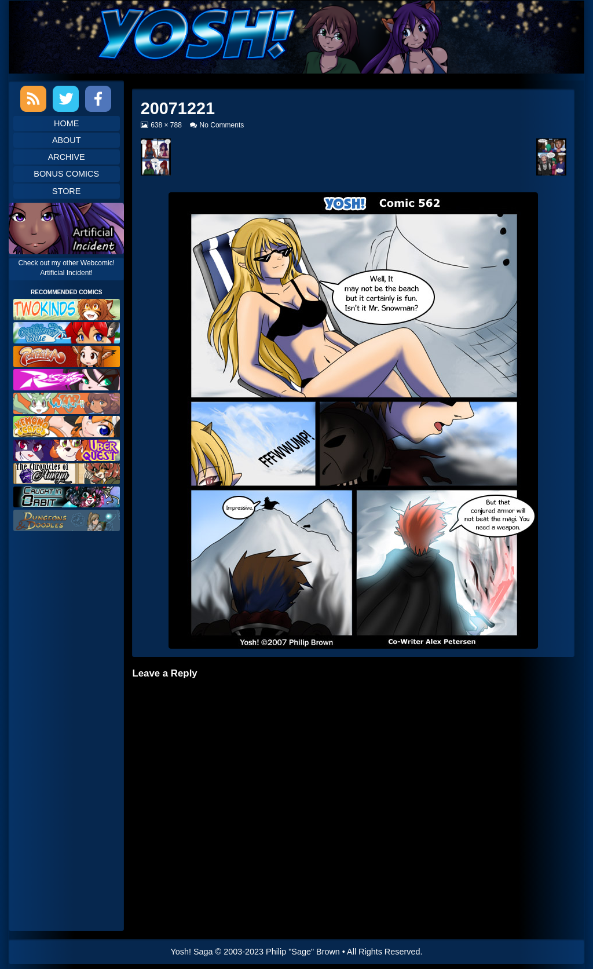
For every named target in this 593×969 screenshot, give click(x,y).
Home (66, 123)
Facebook (98, 99)
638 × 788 (166, 125)
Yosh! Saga (192, 951)
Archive (66, 157)
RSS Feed (33, 99)
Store (66, 191)
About (66, 140)
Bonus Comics (66, 173)
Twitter (66, 99)
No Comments (222, 125)
